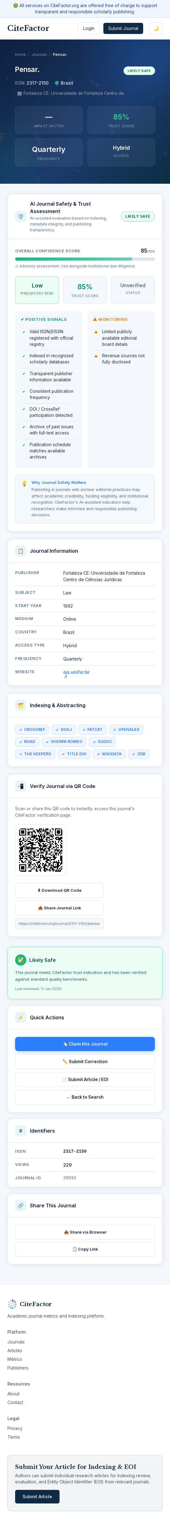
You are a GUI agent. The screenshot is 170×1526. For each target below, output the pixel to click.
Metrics (14, 1359)
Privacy (15, 1428)
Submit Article (37, 1496)
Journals (39, 54)
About (13, 1393)
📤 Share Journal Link (59, 910)
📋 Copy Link (85, 1249)
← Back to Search (85, 1097)
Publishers (17, 1367)
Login (88, 28)
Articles (14, 1350)
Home (20, 54)
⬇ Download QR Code (59, 892)
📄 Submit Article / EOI (85, 1079)
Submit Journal (123, 28)
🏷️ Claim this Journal (85, 1044)
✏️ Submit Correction (85, 1061)
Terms (13, 1437)
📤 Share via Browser (85, 1232)
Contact (15, 1402)
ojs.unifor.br (76, 676)
